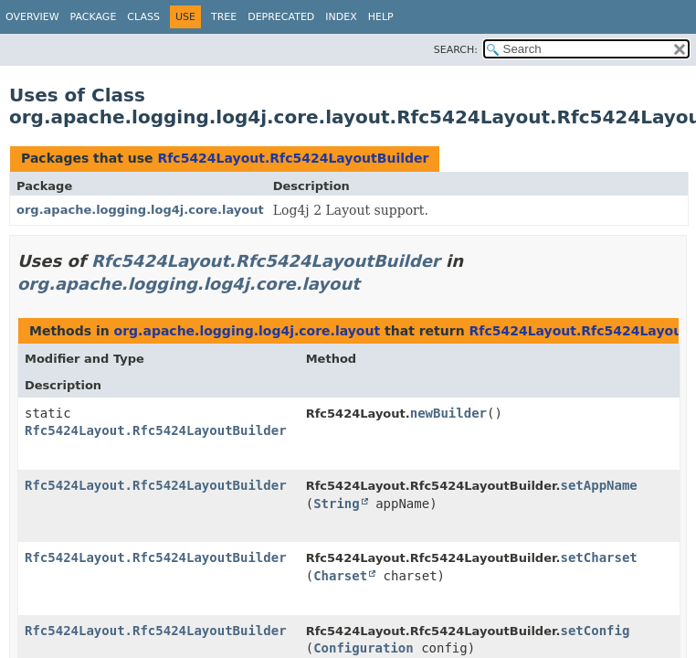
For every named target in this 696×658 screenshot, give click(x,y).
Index (340, 17)
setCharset (599, 557)
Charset (340, 575)
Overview (32, 17)
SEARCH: (456, 50)
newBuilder (448, 413)
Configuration (363, 648)
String (336, 503)
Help (381, 17)
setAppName (599, 485)
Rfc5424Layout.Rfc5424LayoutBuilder (292, 158)
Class (143, 17)
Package (93, 17)
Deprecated (281, 17)
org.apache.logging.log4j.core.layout (140, 210)
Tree (224, 17)
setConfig (595, 630)
